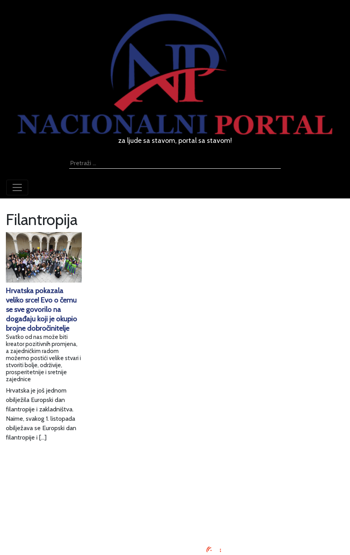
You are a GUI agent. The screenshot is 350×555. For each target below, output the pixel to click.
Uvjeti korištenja (175, 497)
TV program (175, 525)
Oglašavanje (175, 487)
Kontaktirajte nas (175, 515)
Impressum (175, 478)
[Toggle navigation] (17, 187)
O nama (175, 506)
